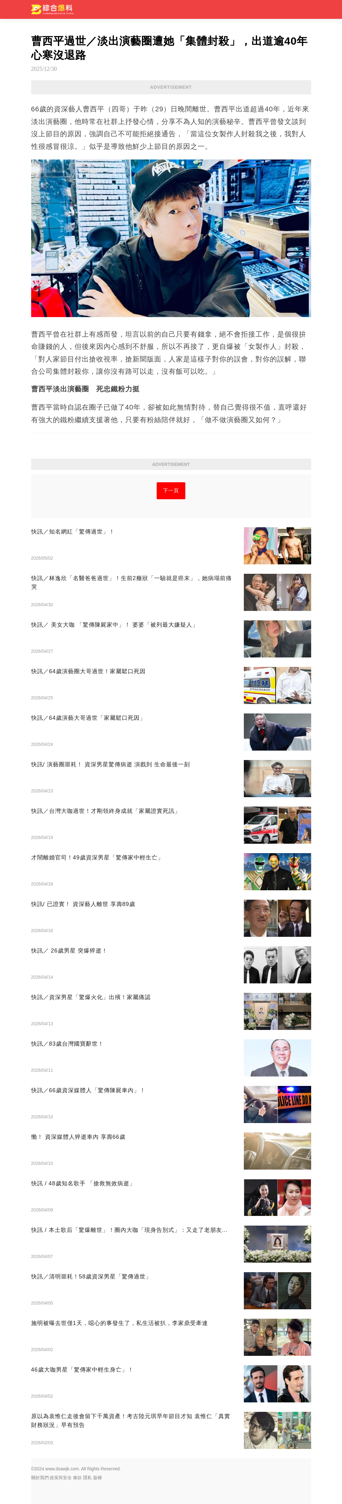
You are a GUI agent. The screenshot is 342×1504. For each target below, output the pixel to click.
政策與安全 (61, 1477)
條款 (77, 1477)
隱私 (87, 1477)
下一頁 (171, 490)
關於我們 (40, 1477)
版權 (97, 1477)
